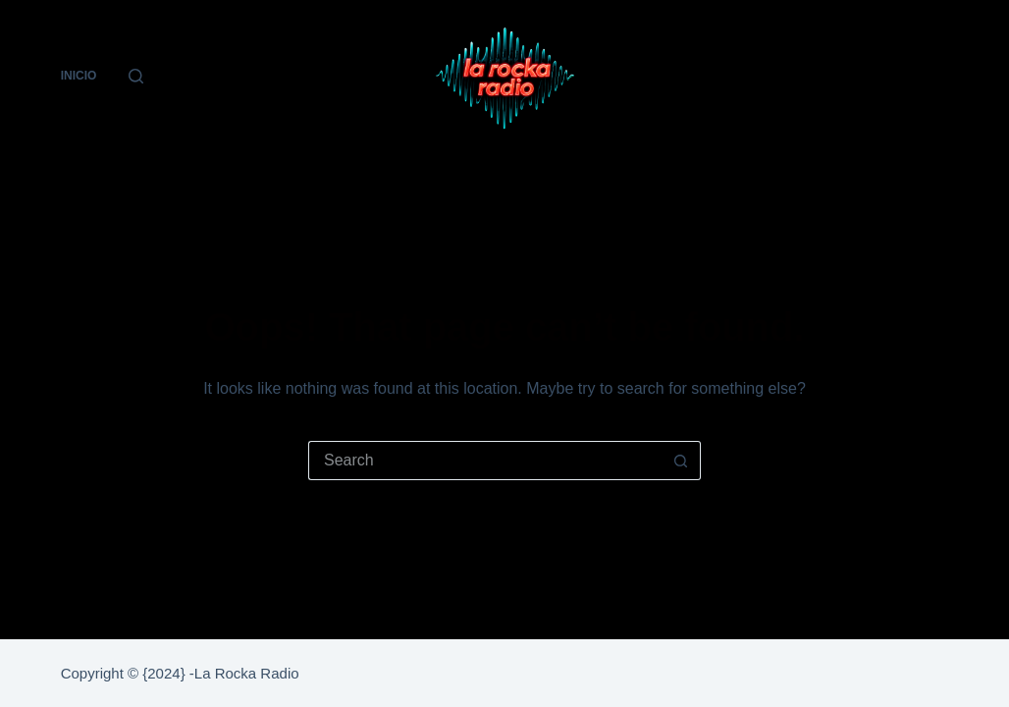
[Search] (136, 76)
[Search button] (681, 460)
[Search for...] (485, 460)
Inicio (79, 75)
